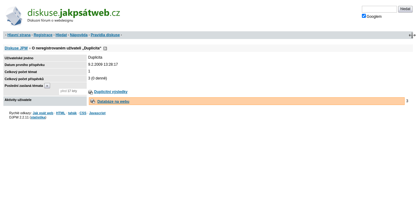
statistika (38, 117)
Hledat (61, 35)
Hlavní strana (18, 35)
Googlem (372, 16)
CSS (83, 113)
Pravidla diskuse (105, 35)
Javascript (97, 113)
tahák (72, 113)
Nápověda (79, 35)
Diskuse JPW (16, 48)
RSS (105, 48)
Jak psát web (43, 113)
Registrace (43, 35)
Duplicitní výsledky (111, 92)
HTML (60, 113)
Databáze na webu (113, 101)
